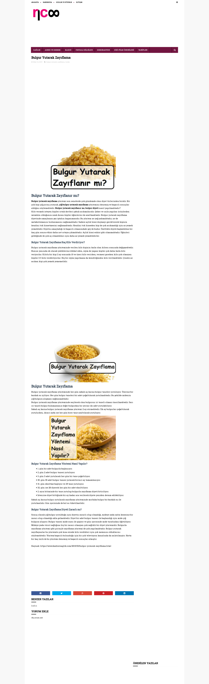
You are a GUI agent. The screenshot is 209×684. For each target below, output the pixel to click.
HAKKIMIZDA (47, 2)
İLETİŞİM (79, 2)
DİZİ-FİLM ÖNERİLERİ (124, 50)
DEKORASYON (103, 50)
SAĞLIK (37, 50)
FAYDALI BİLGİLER (84, 50)
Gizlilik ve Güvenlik (64, 2)
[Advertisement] (129, 25)
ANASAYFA (35, 2)
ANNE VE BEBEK (53, 50)
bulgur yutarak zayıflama (55, 62)
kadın (68, 62)
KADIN (68, 50)
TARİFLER (142, 50)
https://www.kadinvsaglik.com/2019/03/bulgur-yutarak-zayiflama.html (75, 559)
